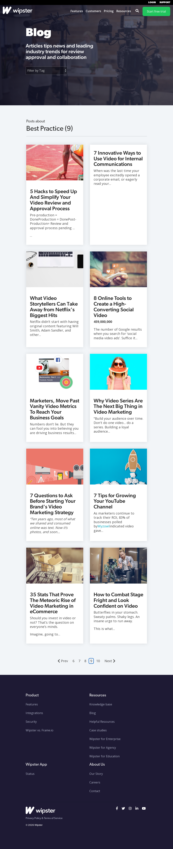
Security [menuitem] (31, 722)
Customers (93, 11)
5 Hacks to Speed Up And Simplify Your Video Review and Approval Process (53, 199)
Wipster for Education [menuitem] (104, 756)
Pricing (109, 11)
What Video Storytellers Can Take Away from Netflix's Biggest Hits (54, 306)
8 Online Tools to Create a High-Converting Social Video (114, 306)
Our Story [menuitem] (96, 774)
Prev (63, 661)
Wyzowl (103, 526)
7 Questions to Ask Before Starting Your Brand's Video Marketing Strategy (53, 503)
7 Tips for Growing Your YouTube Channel (115, 501)
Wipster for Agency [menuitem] (102, 748)
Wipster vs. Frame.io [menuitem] (39, 730)
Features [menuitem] (32, 704)
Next (110, 661)
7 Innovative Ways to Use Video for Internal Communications (118, 158)
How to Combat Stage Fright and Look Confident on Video (118, 600)
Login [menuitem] (152, 2)
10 (98, 661)
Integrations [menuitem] (34, 713)
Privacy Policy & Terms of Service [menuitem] (44, 818)
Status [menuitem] (30, 774)
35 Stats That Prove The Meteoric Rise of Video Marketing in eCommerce (53, 602)
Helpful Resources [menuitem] (102, 722)
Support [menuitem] (165, 2)
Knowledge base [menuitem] (100, 704)
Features (77, 11)
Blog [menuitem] (92, 713)
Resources (123, 11)
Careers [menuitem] (94, 782)
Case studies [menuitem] (98, 730)
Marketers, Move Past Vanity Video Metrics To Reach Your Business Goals (54, 409)
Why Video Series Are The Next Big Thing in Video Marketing (118, 406)
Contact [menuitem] (94, 791)
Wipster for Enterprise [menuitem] (105, 739)
